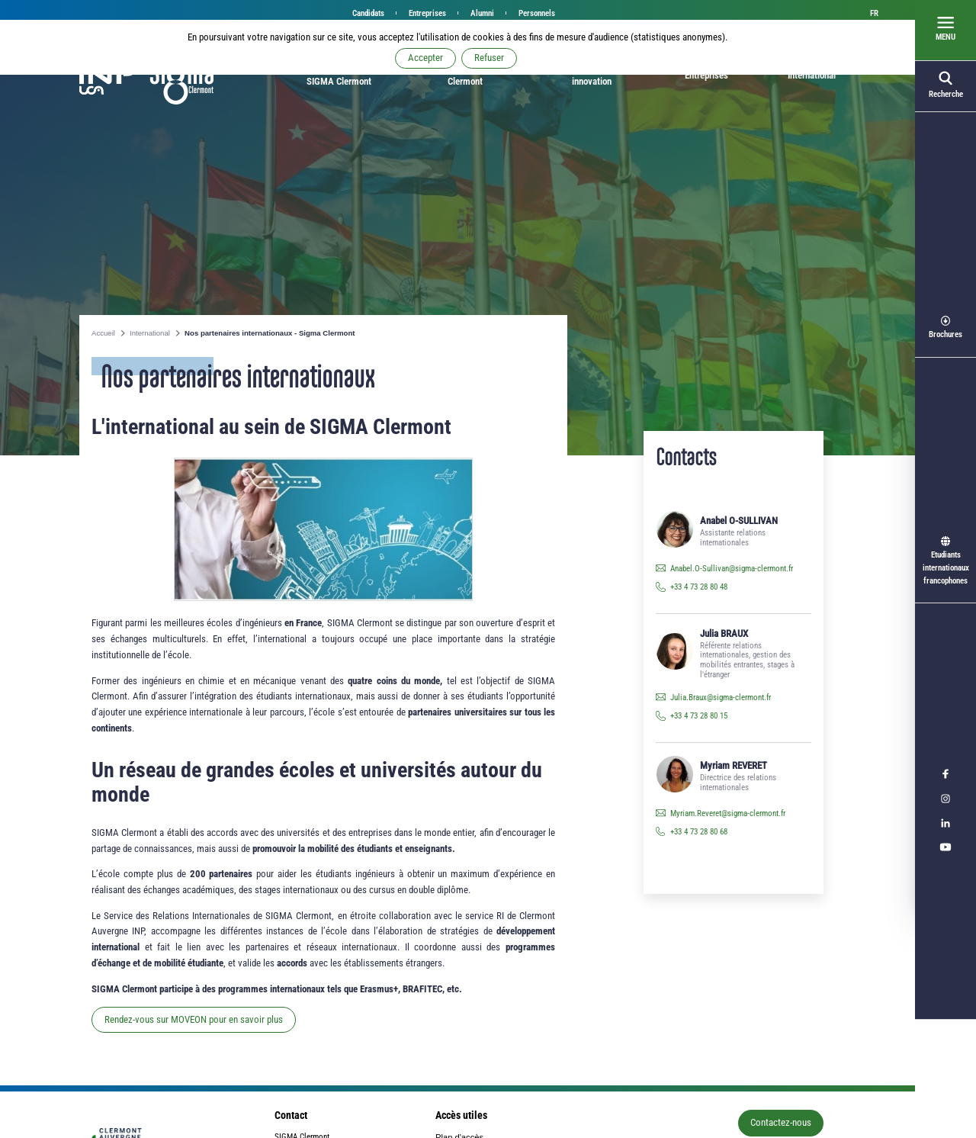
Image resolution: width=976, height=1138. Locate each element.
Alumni (482, 13)
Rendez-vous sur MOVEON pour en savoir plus (193, 1019)
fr (874, 13)
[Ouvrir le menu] (945, 30)
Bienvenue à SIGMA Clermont (339, 75)
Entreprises (427, 13)
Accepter (425, 57)
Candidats (368, 13)
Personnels (536, 13)
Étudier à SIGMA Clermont (465, 75)
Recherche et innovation (592, 75)
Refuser (489, 57)
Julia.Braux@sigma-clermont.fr (720, 697)
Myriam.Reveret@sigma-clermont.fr (727, 813)
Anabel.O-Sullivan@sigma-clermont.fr (731, 569)
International (812, 75)
